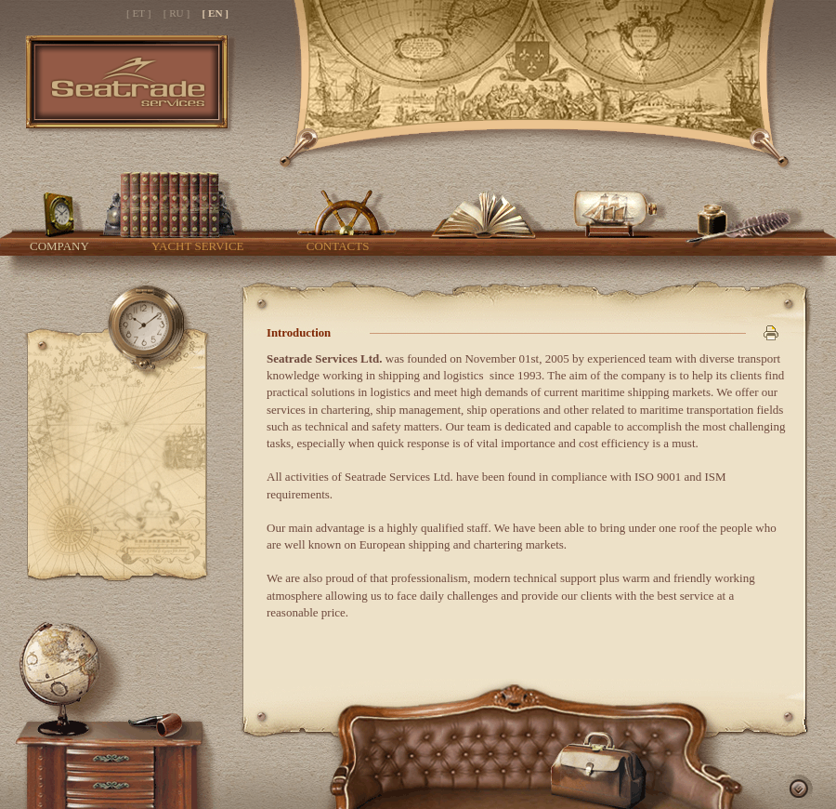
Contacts (338, 246)
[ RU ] (176, 13)
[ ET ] (138, 13)
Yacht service (197, 246)
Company (59, 246)
